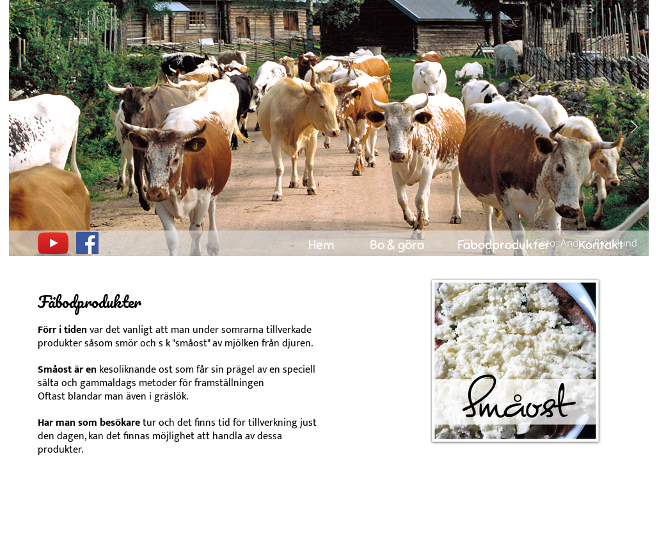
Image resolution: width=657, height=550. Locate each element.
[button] (23, 128)
